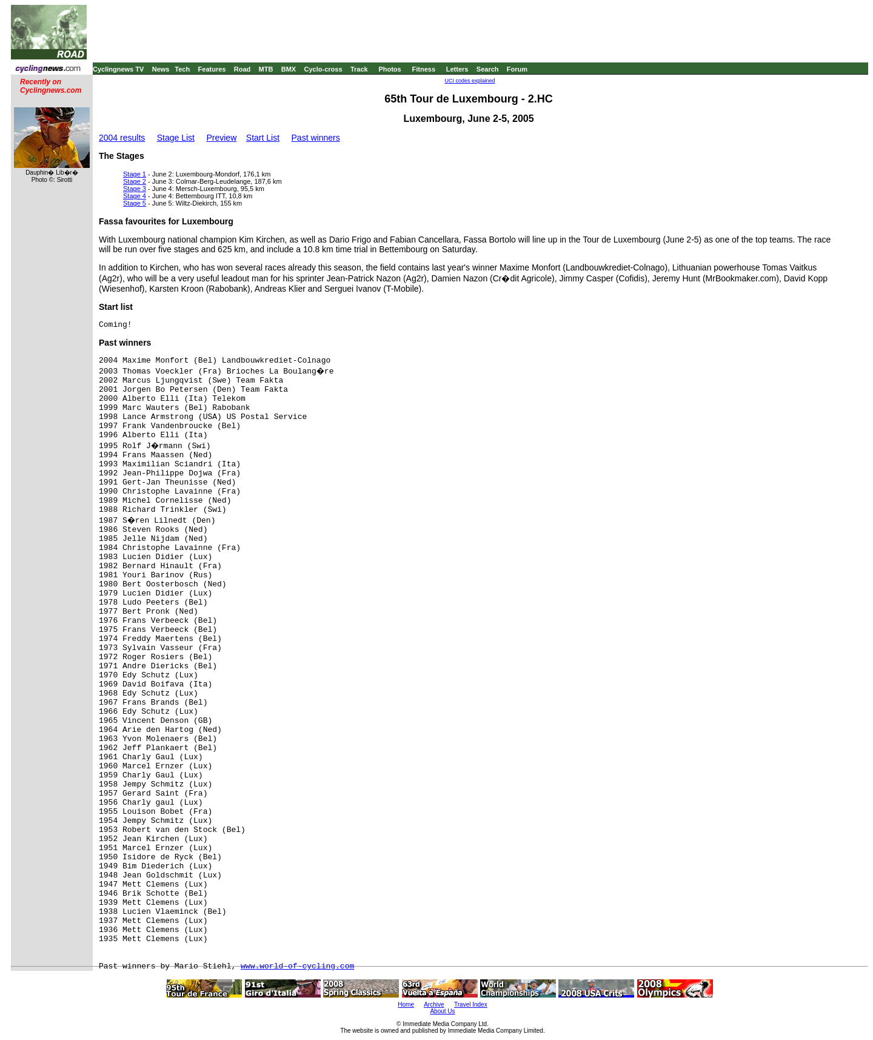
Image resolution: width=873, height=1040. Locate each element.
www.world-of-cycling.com (297, 966)
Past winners (316, 138)
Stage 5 (134, 203)
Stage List (176, 138)
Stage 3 (134, 188)
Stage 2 (134, 181)
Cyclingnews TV (118, 69)
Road (242, 69)
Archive (434, 1004)
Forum (517, 69)
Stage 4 (134, 196)
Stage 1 (134, 174)
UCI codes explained (469, 81)
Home (406, 1004)
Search (488, 69)
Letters (457, 69)
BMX (288, 69)
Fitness (423, 69)
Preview (221, 138)
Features (212, 69)
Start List (262, 138)
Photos (389, 69)
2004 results (122, 138)
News (161, 69)
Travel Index (470, 1004)
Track (359, 69)
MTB (266, 69)
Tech (182, 69)
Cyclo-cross (323, 69)
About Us (442, 1011)
